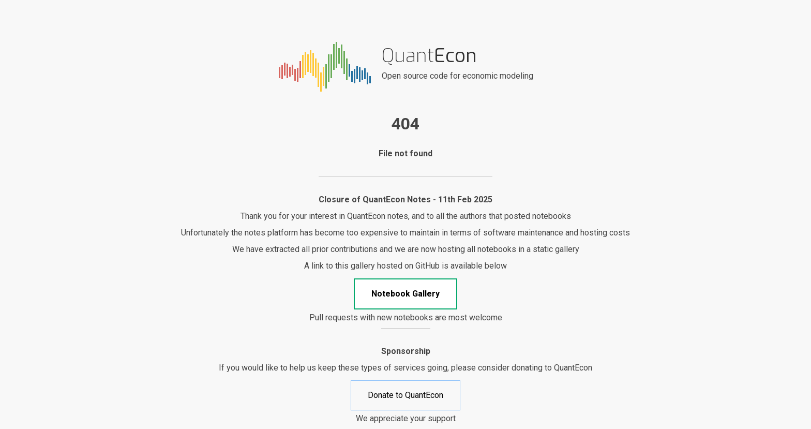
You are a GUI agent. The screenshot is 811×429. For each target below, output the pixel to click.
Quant (429, 55)
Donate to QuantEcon (405, 395)
